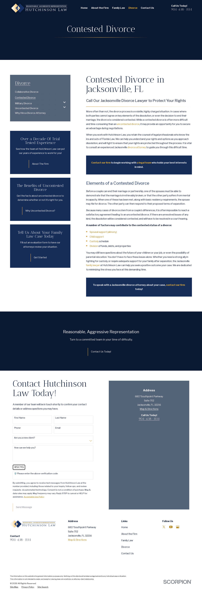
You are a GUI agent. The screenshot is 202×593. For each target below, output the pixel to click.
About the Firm (129, 534)
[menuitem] (26, 90)
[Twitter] (164, 527)
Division (94, 246)
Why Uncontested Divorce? (40, 210)
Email (57, 428)
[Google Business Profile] (177, 527)
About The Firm (40, 163)
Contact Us (127, 553)
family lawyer (93, 265)
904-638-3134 (181, 9)
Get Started (40, 257)
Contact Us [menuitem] (147, 8)
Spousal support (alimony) (103, 232)
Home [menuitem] (84, 8)
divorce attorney (137, 147)
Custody (94, 241)
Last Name (60, 418)
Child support (97, 236)
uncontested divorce (128, 124)
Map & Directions (149, 449)
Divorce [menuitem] (132, 8)
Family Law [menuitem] (118, 8)
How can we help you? (25, 447)
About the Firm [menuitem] (100, 8)
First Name (19, 418)
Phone (17, 428)
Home (124, 527)
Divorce (125, 547)
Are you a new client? (24, 438)
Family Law (127, 540)
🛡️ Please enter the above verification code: (36, 473)
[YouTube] (171, 527)
